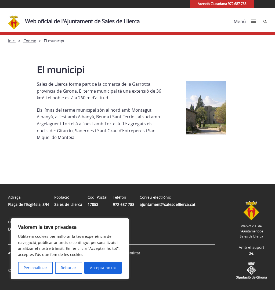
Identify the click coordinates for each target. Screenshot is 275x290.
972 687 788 (123, 204)
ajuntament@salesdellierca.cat (167, 204)
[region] (70, 248)
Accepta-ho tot (103, 267)
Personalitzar (35, 267)
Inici (12, 40)
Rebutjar (68, 267)
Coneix (29, 40)
